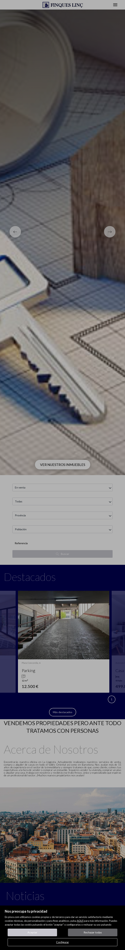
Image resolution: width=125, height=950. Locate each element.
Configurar (62, 942)
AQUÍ (80, 920)
